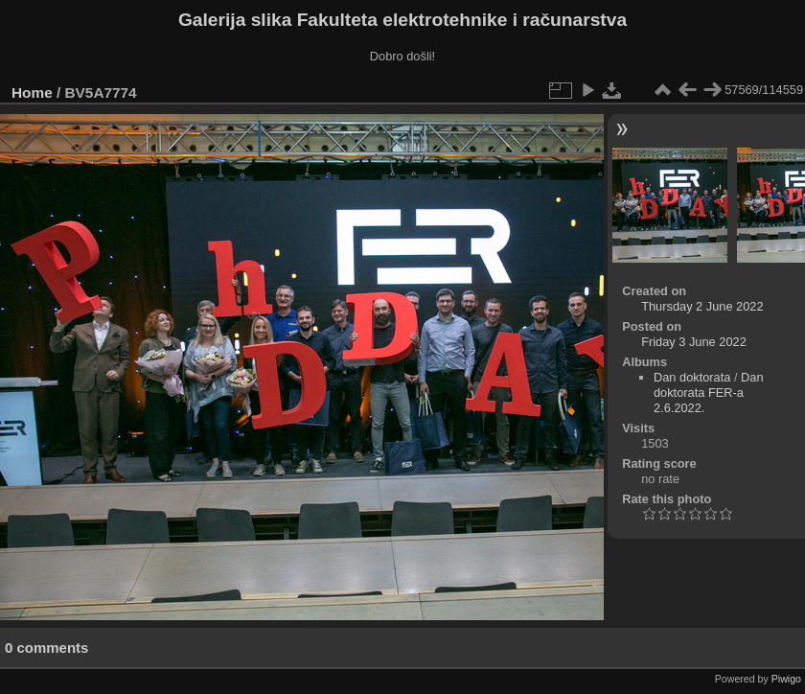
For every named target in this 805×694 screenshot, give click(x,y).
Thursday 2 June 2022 (702, 306)
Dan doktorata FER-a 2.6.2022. (709, 392)
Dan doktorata (692, 377)
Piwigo (786, 678)
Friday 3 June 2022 (694, 342)
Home (32, 92)
